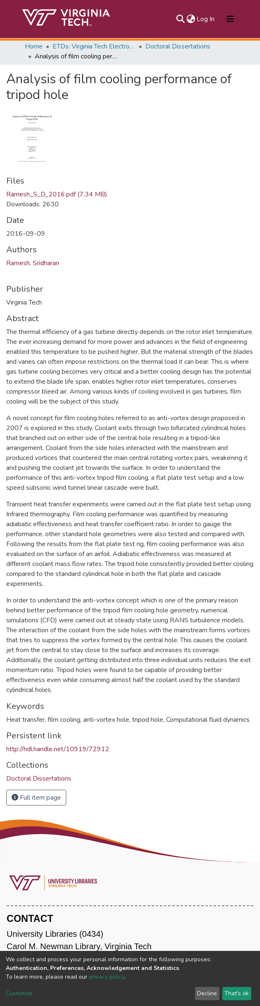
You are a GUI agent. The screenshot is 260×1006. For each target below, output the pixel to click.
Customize (19, 993)
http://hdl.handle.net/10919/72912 (57, 749)
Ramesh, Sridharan (32, 263)
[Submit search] (180, 19)
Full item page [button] (36, 797)
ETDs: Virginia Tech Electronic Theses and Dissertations (94, 46)
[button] (190, 19)
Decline (207, 993)
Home (34, 46)
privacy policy (106, 977)
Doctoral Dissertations (177, 46)
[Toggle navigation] (230, 19)
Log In (206, 19)
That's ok (236, 993)
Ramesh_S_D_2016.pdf (56, 194)
